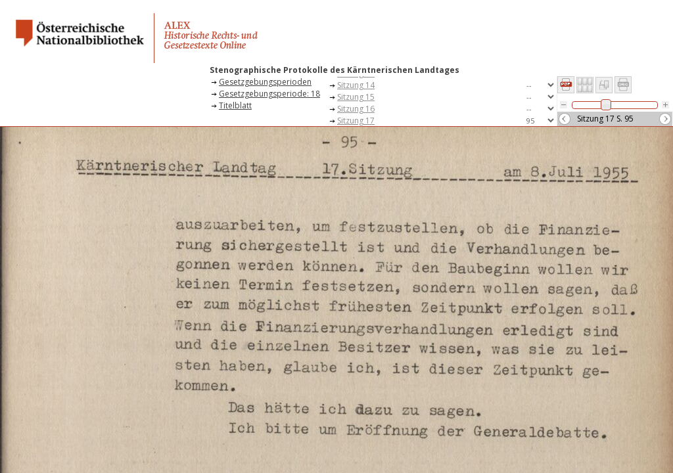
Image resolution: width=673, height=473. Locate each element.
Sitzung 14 (356, 85)
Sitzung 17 (356, 120)
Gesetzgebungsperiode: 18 (269, 93)
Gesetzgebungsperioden (265, 81)
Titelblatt (235, 105)
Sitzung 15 (356, 96)
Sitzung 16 (356, 108)
